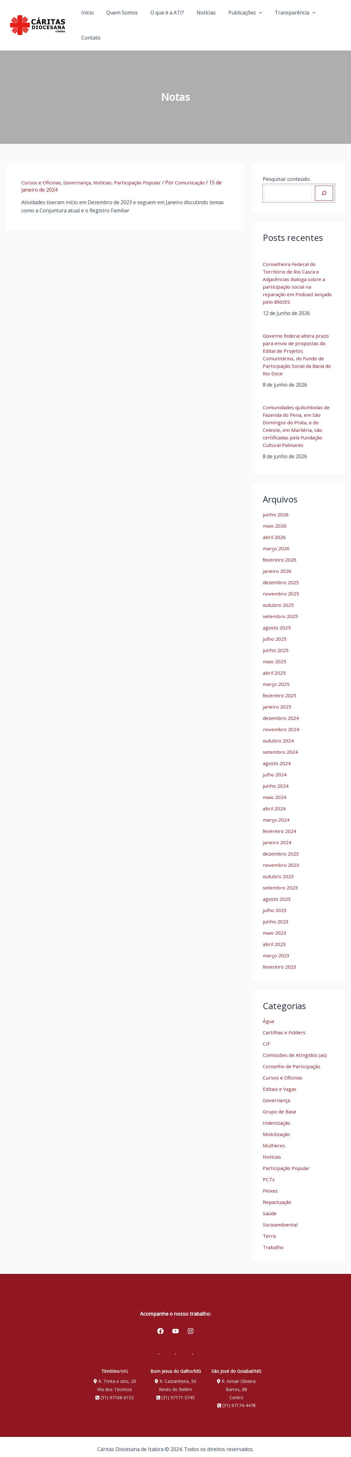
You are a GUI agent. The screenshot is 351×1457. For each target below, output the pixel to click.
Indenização (277, 1117)
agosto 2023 (277, 893)
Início (95, 22)
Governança (78, 177)
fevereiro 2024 (280, 826)
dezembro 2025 (281, 577)
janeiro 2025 (277, 701)
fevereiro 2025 (280, 690)
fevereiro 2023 (280, 961)
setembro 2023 (280, 882)
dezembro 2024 (281, 712)
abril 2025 (274, 667)
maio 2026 (275, 520)
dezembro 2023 (281, 848)
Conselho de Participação (292, 1061)
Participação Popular (141, 177)
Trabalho (274, 1242)
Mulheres (274, 1140)
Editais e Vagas (280, 1083)
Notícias (206, 22)
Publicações (243, 22)
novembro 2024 (281, 724)
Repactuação (278, 1196)
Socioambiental (281, 1219)
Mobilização (277, 1129)
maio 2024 (275, 792)
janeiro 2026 (277, 566)
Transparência (290, 22)
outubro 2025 (279, 599)
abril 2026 (274, 532)
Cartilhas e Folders (284, 1027)
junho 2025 (276, 645)
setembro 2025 (280, 611)
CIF (266, 1038)
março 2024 (276, 814)
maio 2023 (275, 927)
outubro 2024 (279, 735)
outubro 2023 (279, 871)
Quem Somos (127, 22)
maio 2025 (275, 656)
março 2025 (276, 679)
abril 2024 (274, 803)
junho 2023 (276, 916)
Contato (330, 22)
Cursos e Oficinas (41, 177)
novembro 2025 (281, 588)
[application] (257, 22)
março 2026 (276, 543)
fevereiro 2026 (280, 554)
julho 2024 (275, 769)
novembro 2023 (281, 859)
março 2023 (276, 950)
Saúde (270, 1208)
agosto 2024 (277, 758)
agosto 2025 (277, 622)
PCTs (269, 1174)
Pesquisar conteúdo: (286, 174)
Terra (269, 1230)
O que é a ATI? (170, 22)
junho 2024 (276, 780)
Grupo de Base (280, 1106)
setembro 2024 (280, 746)
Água (269, 1016)
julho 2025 (275, 633)
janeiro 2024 (277, 837)
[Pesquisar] (324, 188)
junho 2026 (276, 509)
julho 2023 (275, 905)
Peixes (270, 1185)
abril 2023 (274, 939)
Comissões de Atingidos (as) (295, 1050)
